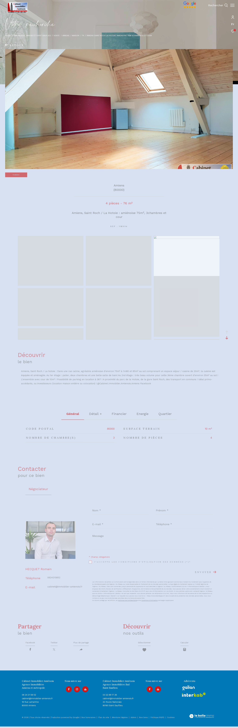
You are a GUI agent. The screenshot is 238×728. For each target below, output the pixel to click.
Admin (134, 719)
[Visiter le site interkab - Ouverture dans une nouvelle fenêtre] (194, 696)
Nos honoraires (88, 719)
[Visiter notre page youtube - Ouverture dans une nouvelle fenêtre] (84, 690)
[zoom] (50, 284)
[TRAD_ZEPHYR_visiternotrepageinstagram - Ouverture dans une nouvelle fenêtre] (76, 690)
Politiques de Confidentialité (127, 600)
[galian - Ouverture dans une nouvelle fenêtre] (188, 689)
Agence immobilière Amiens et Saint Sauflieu (28, 35)
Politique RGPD (157, 719)
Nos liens (143, 719)
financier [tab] (119, 414)
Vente (57, 35)
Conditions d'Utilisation (149, 600)
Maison (75, 35)
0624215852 (53, 577)
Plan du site (104, 719)
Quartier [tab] (165, 414)
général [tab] (72, 414)
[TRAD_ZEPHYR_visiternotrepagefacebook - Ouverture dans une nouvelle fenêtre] (68, 690)
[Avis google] (188, 8)
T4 (83, 35)
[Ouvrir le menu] (232, 5)
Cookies (171, 719)
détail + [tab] (95, 414)
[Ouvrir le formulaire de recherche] (216, 5)
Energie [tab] (142, 414)
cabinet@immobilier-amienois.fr (64, 586)
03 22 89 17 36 (110, 696)
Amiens (65, 35)
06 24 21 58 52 (29, 696)
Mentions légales (120, 719)
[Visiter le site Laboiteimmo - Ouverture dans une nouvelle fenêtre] (201, 718)
